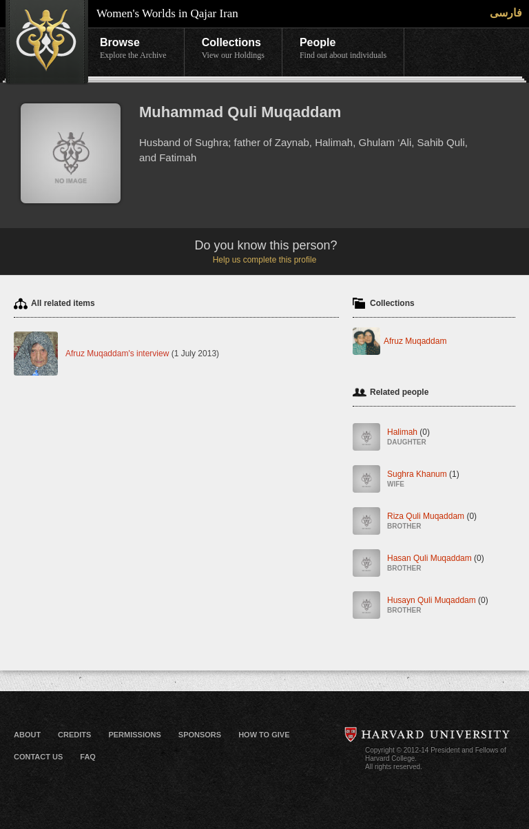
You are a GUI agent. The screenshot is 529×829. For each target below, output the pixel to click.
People (343, 49)
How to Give (263, 734)
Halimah (408, 438)
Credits (74, 734)
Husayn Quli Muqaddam (437, 606)
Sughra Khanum (423, 480)
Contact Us (38, 757)
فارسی (506, 13)
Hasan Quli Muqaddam (435, 564)
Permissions (134, 734)
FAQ (88, 757)
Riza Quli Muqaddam (432, 522)
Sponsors (199, 734)
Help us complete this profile (265, 260)
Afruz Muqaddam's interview (117, 353)
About (27, 734)
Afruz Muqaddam (415, 341)
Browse (133, 49)
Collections (233, 49)
